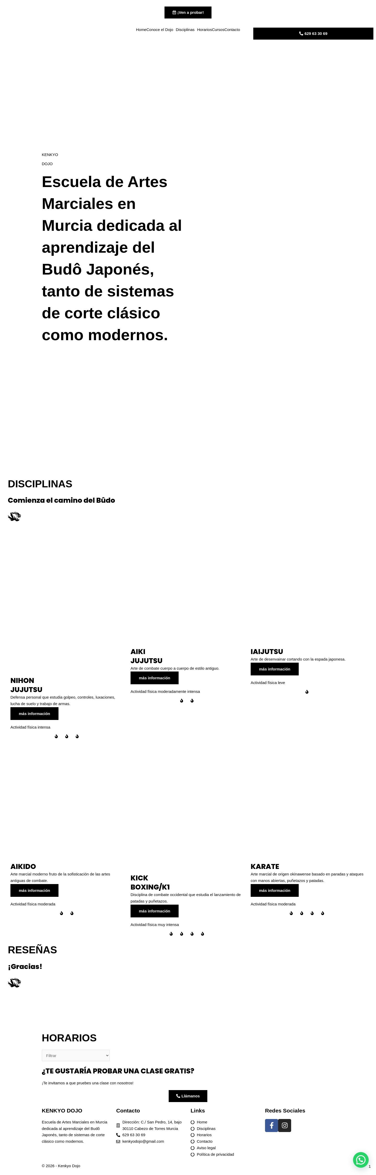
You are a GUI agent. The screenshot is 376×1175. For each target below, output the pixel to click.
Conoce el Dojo (159, 30)
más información (34, 715)
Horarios (204, 30)
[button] (361, 1160)
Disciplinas (185, 30)
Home (141, 30)
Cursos (218, 30)
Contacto (232, 30)
